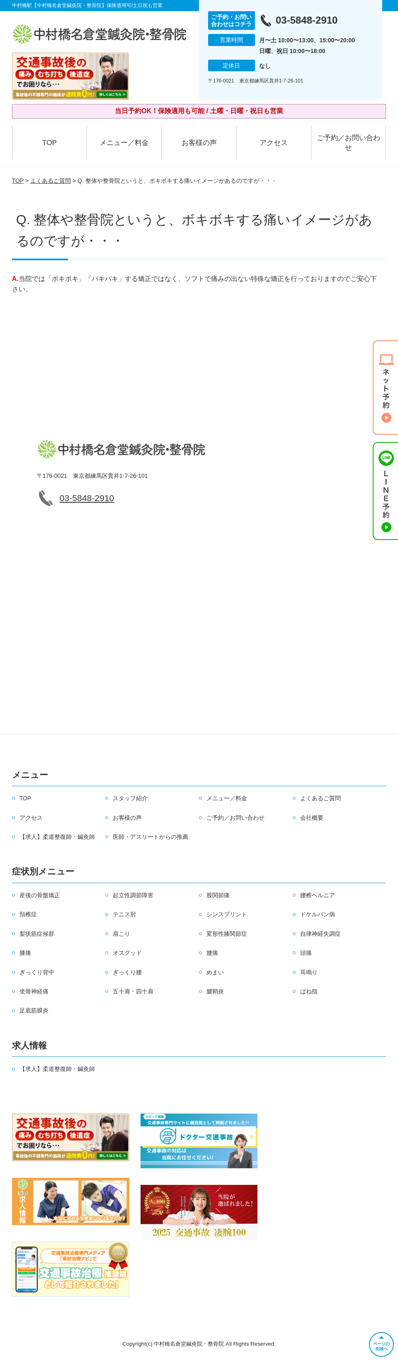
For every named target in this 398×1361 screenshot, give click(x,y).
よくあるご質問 (50, 180)
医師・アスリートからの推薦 (150, 836)
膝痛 (25, 952)
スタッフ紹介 (130, 798)
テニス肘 (124, 914)
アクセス (274, 143)
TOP (49, 143)
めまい (215, 972)
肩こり (121, 933)
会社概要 (311, 817)
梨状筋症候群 (36, 933)
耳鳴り (309, 972)
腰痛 (212, 952)
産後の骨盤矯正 (39, 895)
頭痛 (306, 952)
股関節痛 (218, 895)
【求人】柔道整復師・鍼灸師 (57, 836)
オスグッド (127, 952)
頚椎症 (28, 914)
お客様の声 (199, 143)
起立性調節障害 (133, 895)
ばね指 (309, 991)
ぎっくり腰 (127, 972)
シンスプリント (226, 914)
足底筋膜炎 (34, 1010)
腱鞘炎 (215, 991)
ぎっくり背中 (36, 972)
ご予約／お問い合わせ (348, 143)
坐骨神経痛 (34, 991)
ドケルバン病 (317, 914)
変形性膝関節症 (226, 933)
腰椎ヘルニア (317, 895)
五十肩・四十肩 (133, 991)
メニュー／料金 (124, 143)
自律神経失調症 (320, 933)
